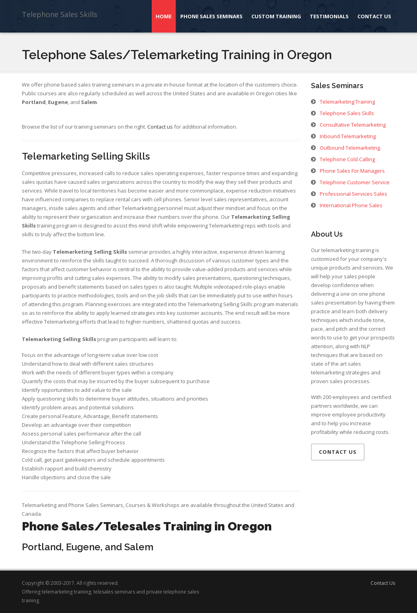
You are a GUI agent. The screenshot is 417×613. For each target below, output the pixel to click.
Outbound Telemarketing (350, 147)
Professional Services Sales (353, 193)
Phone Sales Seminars (211, 16)
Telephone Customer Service (355, 182)
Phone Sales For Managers (352, 170)
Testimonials (329, 16)
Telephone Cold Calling (347, 159)
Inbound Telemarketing (348, 136)
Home (164, 16)
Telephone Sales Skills (59, 14)
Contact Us (374, 16)
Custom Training (276, 16)
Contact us (160, 126)
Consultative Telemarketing (353, 124)
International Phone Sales (351, 205)
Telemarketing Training (347, 101)
